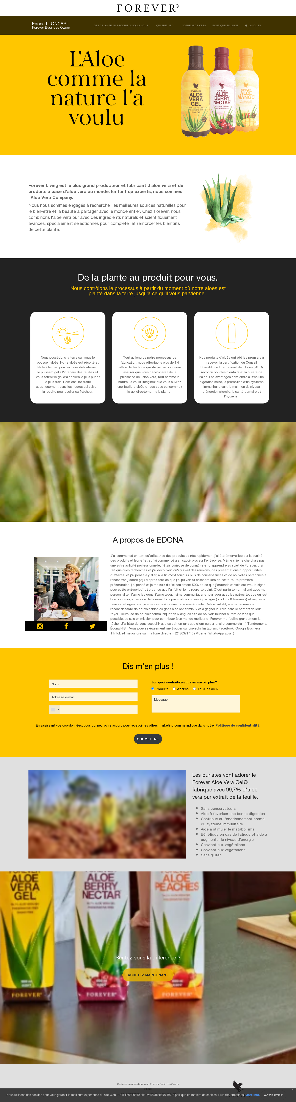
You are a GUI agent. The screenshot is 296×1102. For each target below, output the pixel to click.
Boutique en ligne (225, 25)
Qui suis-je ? (165, 25)
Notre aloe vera (194, 25)
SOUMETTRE (148, 739)
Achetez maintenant (148, 975)
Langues (253, 25)
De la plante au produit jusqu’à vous (121, 25)
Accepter (273, 1095)
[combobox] (54, 709)
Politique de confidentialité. (237, 724)
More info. (252, 1095)
